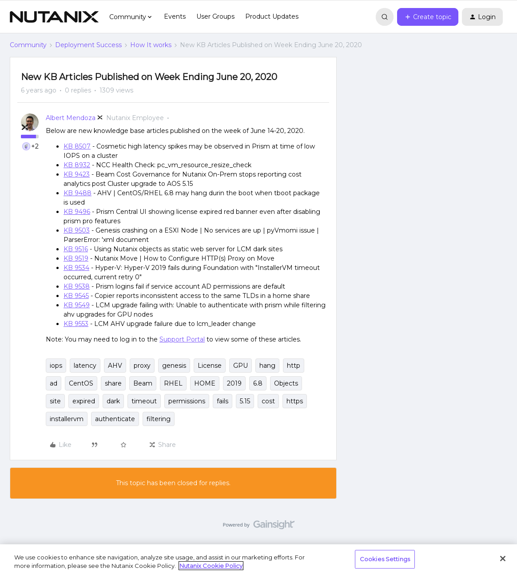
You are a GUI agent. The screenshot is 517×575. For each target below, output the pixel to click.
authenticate (115, 419)
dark (113, 401)
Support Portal (182, 339)
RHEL (173, 383)
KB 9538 (77, 286)
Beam (142, 383)
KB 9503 (77, 230)
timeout (144, 401)
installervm (67, 419)
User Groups (215, 16)
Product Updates (271, 16)
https (294, 401)
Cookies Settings (385, 559)
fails (222, 401)
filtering (159, 419)
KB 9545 (76, 296)
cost (268, 401)
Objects (286, 383)
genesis (174, 366)
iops (56, 366)
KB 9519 (76, 258)
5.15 (245, 401)
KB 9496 (77, 212)
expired (83, 401)
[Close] (503, 558)
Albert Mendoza (70, 118)
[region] (258, 559)
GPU (240, 366)
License (210, 366)
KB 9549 (77, 305)
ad (53, 383)
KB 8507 (77, 146)
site (55, 401)
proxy (142, 366)
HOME (204, 383)
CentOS (81, 383)
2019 (234, 383)
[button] (427, 17)
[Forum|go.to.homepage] (54, 17)
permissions (186, 401)
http (293, 366)
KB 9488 (77, 193)
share (113, 383)
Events (175, 16)
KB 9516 (76, 249)
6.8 (257, 383)
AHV (115, 366)
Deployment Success (88, 45)
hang (267, 366)
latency (85, 366)
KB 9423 (77, 174)
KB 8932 (77, 165)
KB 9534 (76, 268)
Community (28, 45)
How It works (150, 45)
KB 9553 (76, 324)
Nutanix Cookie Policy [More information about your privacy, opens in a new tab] (211, 565)
